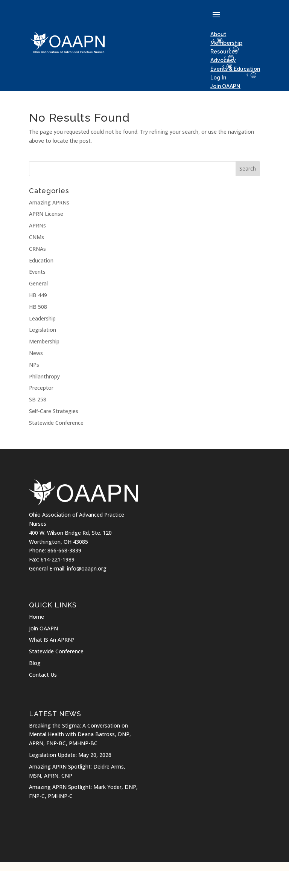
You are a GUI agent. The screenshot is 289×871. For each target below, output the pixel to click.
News (36, 353)
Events (37, 271)
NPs (34, 364)
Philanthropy (44, 376)
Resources (223, 52)
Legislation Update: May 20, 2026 (70, 754)
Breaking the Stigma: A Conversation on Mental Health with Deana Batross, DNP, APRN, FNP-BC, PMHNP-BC (80, 734)
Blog (35, 663)
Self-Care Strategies (53, 411)
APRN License (46, 213)
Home (36, 616)
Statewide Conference (56, 422)
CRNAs (37, 248)
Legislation (42, 329)
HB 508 (38, 306)
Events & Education (235, 69)
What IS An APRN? (52, 639)
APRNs (37, 225)
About (218, 34)
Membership (226, 43)
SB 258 (37, 399)
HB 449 (38, 295)
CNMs (36, 237)
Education (41, 260)
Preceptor (41, 387)
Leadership (42, 318)
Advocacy (223, 60)
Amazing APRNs (49, 202)
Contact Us (43, 674)
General (38, 283)
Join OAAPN (43, 628)
